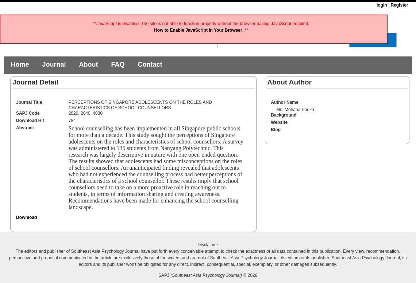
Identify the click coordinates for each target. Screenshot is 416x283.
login (382, 5)
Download (26, 217)
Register (399, 5)
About (88, 64)
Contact (150, 64)
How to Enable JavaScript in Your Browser (198, 30)
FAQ (117, 64)
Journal (54, 64)
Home (20, 64)
